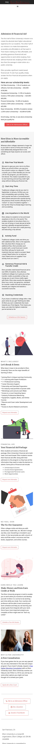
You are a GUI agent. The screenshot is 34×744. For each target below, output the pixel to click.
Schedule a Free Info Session (10, 622)
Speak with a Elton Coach (9, 685)
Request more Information (9, 412)
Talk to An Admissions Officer (17, 124)
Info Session (25, 2)
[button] (17, 6)
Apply (18, 2)
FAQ (7, 2)
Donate (13, 2)
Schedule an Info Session (17, 317)
